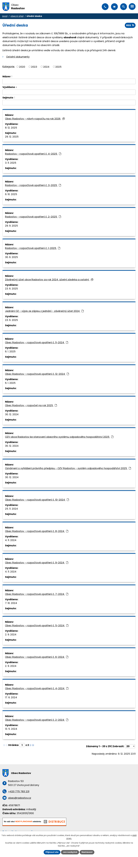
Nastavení (87, 852)
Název (6, 76)
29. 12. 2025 (12, 136)
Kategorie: (8, 66)
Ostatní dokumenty (18, 56)
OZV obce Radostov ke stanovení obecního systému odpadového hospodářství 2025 (59, 437)
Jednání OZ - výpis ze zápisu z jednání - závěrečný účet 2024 (44, 311)
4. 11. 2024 (10, 540)
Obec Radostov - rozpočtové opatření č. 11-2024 (36, 342)
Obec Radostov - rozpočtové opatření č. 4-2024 (36, 688)
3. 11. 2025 (10, 162)
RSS (130, 25)
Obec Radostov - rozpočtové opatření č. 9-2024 (36, 562)
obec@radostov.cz (114, 6)
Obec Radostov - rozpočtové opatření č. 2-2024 (36, 720)
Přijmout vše (52, 852)
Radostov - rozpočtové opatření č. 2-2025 (33, 216)
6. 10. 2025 (11, 194)
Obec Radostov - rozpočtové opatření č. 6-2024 (36, 657)
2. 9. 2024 (10, 634)
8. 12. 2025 (11, 127)
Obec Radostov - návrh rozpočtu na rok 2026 (35, 118)
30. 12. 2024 (12, 414)
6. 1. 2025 (10, 351)
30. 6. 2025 (11, 257)
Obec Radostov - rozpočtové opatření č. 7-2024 (36, 594)
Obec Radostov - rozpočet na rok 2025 (31, 405)
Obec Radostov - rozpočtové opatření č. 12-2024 (37, 374)
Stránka (13, 745)
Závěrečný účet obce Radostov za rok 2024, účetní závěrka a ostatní (49, 279)
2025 (58, 66)
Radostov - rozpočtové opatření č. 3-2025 (33, 185)
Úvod (4, 16)
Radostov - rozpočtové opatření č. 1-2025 (32, 248)
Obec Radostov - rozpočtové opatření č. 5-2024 (36, 625)
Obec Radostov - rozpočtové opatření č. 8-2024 (36, 531)
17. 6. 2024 (11, 697)
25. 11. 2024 (11, 508)
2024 (46, 66)
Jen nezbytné (70, 852)
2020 (22, 66)
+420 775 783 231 (105, 6)
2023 (34, 66)
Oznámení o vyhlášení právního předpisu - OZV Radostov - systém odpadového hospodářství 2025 (68, 468)
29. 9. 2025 (11, 225)
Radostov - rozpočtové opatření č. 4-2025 (33, 153)
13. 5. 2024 (11, 729)
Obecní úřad (16, 16)
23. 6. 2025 (11, 288)
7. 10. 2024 (11, 603)
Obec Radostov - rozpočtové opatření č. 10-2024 (37, 499)
